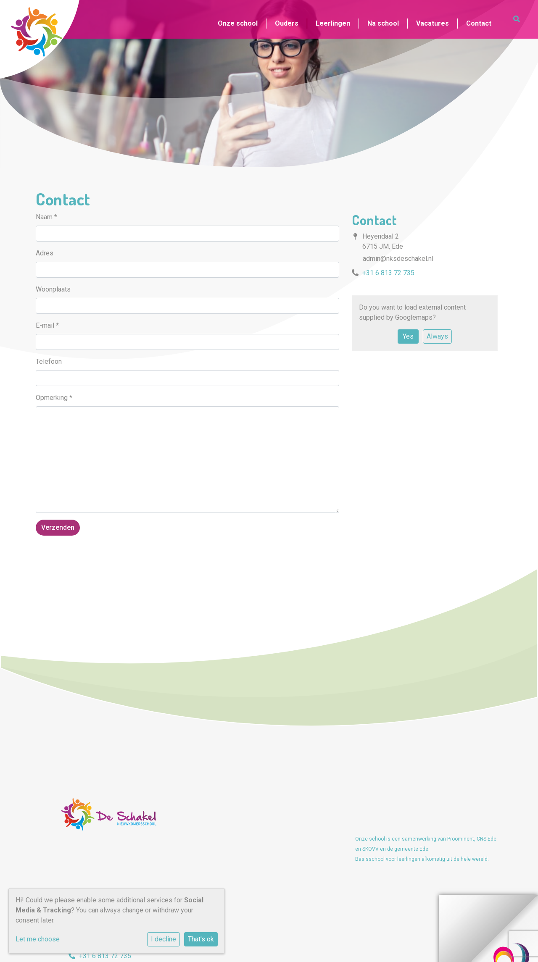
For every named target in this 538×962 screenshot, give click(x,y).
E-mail (47, 325)
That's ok (201, 939)
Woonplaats (53, 289)
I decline (163, 939)
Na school (383, 23)
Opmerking (54, 398)
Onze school (238, 23)
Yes (408, 336)
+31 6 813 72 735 (388, 273)
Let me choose (38, 939)
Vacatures (432, 23)
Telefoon (49, 361)
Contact (478, 23)
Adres (44, 253)
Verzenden (57, 527)
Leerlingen (333, 23)
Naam (46, 217)
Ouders (286, 23)
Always (437, 336)
